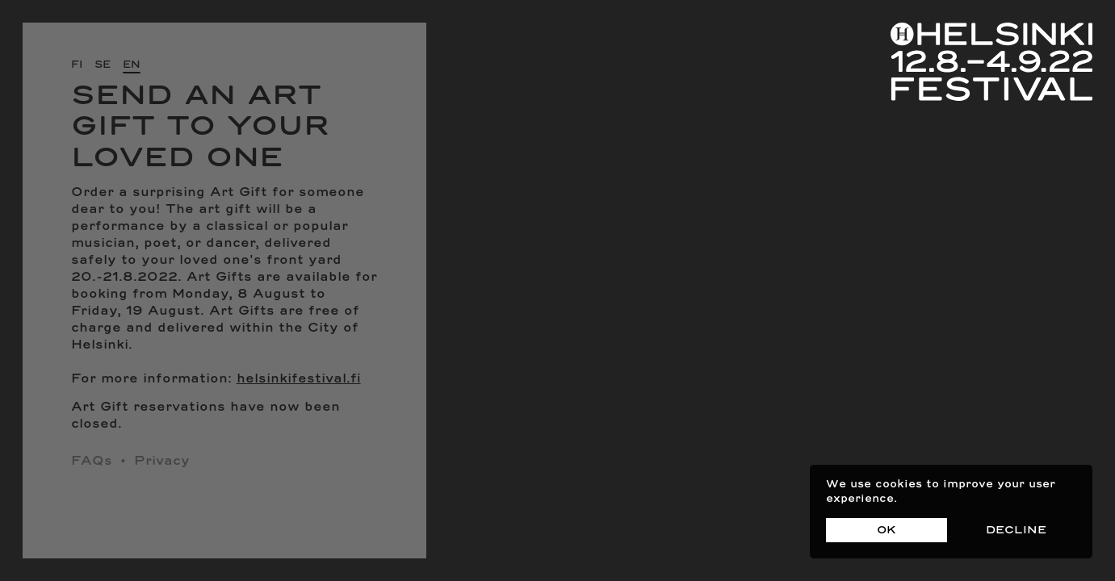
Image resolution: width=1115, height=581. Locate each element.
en (131, 65)
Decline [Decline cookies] (1016, 530)
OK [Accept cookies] (886, 530)
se (102, 65)
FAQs (91, 461)
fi (76, 65)
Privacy (162, 461)
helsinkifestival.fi (299, 379)
